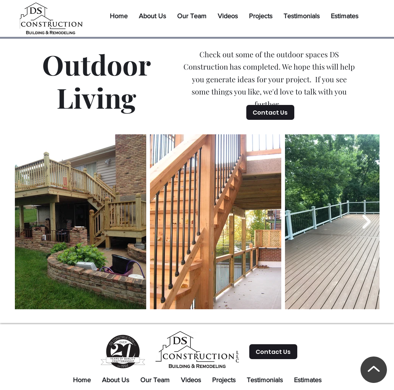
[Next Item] (366, 222)
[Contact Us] (270, 112)
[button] (260, 13)
